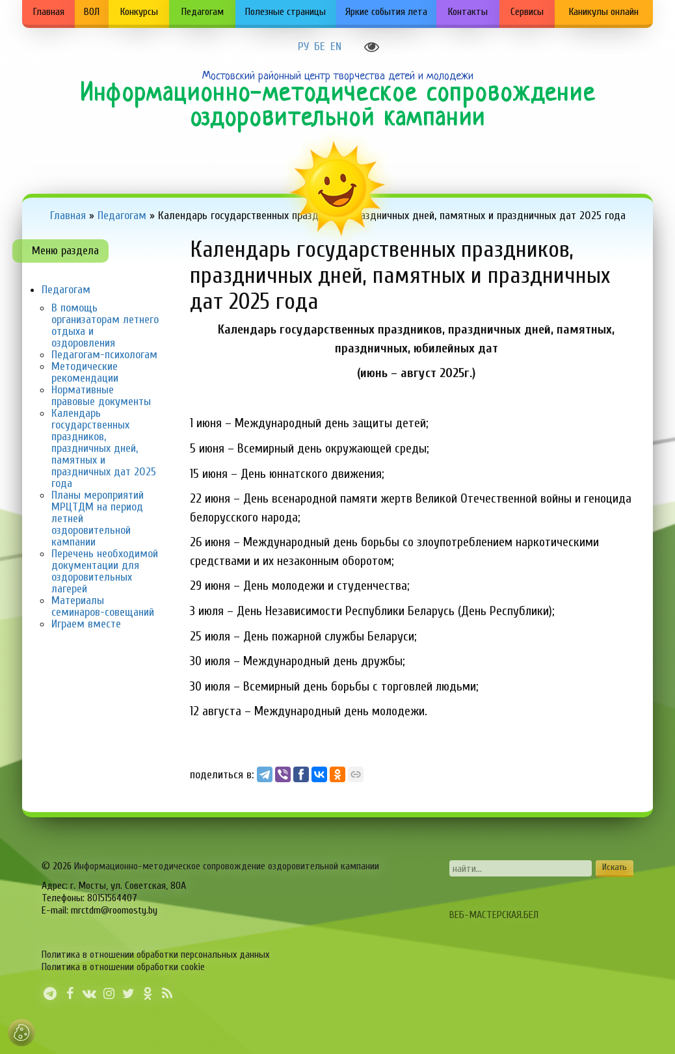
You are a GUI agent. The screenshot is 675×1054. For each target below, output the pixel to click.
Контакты (468, 12)
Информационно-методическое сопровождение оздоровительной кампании (226, 866)
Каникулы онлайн (604, 12)
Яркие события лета (386, 12)
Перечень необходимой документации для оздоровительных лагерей (104, 571)
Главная (48, 12)
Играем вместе (86, 624)
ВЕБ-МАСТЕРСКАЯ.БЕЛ (493, 915)
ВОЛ (91, 12)
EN (335, 47)
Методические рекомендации (84, 372)
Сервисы (527, 12)
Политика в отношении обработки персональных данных (155, 954)
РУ (303, 47)
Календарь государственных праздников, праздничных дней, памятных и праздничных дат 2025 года (103, 448)
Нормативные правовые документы (101, 395)
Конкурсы (139, 12)
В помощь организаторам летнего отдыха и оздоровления (105, 325)
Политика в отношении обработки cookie (123, 967)
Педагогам (202, 12)
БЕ (319, 47)
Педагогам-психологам (104, 355)
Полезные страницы (285, 12)
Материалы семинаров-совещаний (102, 606)
